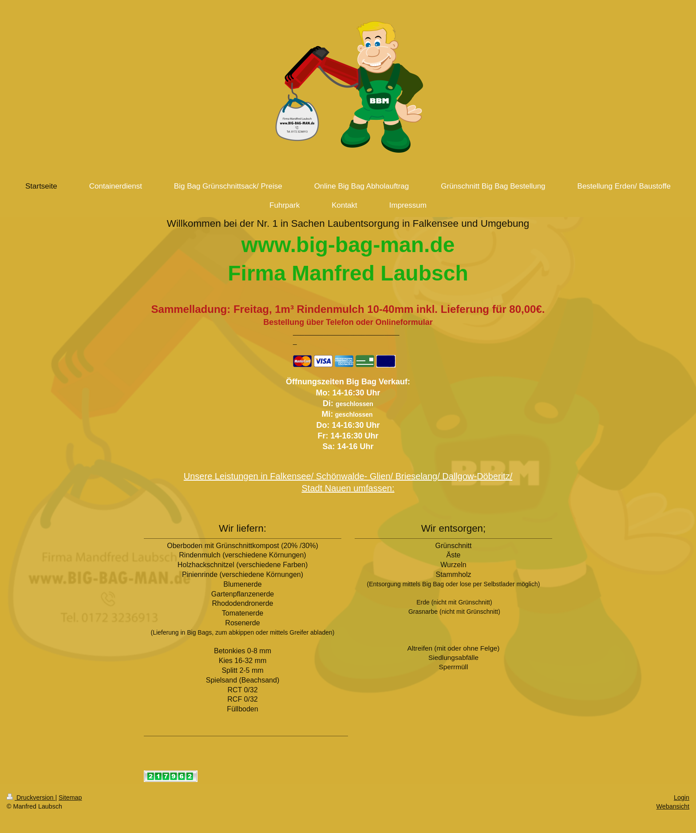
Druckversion (31, 797)
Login (681, 797)
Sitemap (70, 797)
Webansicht (672, 806)
